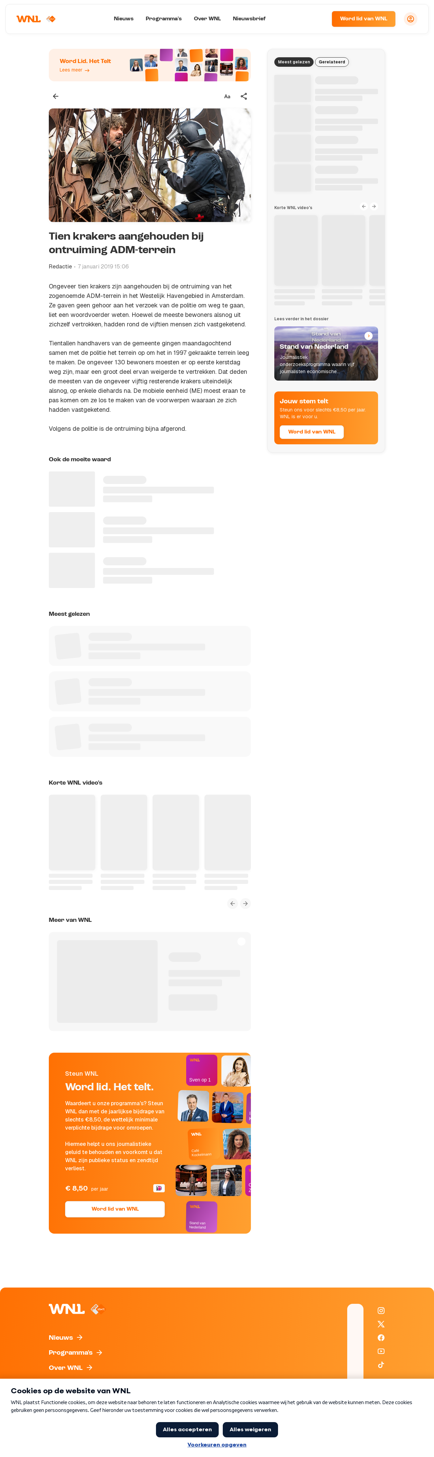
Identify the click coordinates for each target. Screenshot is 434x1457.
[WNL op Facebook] (381, 1338)
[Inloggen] (410, 19)
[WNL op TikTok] (381, 1365)
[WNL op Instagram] (381, 1311)
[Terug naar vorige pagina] (55, 96)
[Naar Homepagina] (36, 19)
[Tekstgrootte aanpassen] (227, 96)
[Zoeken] (318, 19)
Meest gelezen (294, 62)
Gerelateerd (332, 62)
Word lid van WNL (363, 19)
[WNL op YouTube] (381, 1351)
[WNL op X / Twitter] (381, 1324)
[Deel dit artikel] (244, 96)
